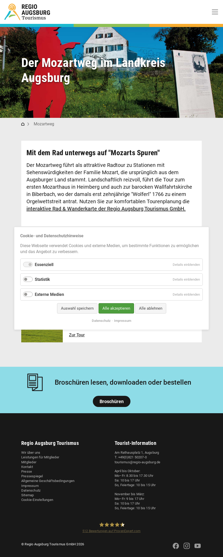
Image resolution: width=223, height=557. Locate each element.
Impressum (30, 486)
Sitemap (27, 495)
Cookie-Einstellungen (37, 500)
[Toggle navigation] (215, 12)
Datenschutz (30, 490)
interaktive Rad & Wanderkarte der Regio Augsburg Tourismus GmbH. (106, 209)
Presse (26, 471)
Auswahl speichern (77, 308)
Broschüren (112, 401)
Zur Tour (77, 334)
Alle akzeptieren (116, 308)
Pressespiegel (32, 476)
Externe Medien (49, 294)
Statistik (42, 279)
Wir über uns (30, 452)
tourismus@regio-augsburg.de (137, 462)
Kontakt (27, 467)
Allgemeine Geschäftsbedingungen (47, 481)
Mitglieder (28, 462)
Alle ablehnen (150, 308)
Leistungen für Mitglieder (40, 457)
